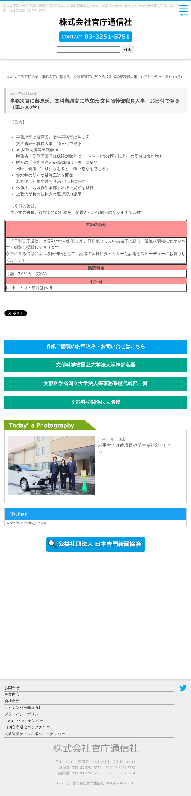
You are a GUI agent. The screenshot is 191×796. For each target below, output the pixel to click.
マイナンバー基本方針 (23, 707)
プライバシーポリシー (23, 714)
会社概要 (12, 701)
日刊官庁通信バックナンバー (29, 727)
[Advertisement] (54, 606)
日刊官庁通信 (27, 77)
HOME (9, 77)
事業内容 (12, 694)
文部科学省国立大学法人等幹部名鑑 (95, 365)
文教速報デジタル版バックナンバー (34, 734)
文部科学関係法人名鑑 (95, 402)
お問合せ (12, 687)
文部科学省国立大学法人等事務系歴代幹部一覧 (95, 383)
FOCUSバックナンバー (23, 721)
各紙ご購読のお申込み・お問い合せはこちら (95, 346)
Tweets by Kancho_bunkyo (25, 523)
